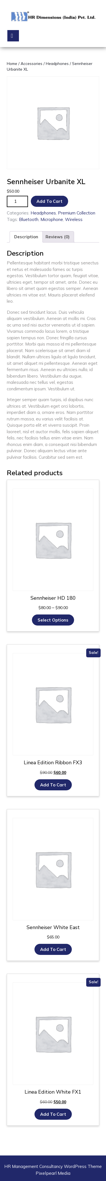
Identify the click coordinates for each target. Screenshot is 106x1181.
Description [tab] (26, 236)
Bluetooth (28, 219)
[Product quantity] (17, 201)
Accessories (31, 63)
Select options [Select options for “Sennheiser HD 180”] (53, 620)
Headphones (57, 63)
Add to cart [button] (53, 785)
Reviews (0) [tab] (58, 236)
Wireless (74, 219)
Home (12, 63)
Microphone (51, 219)
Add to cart (49, 201)
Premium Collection (76, 213)
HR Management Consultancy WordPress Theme (53, 1166)
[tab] (13, 35)
